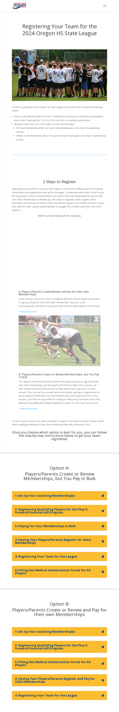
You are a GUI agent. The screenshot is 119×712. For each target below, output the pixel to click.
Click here (46, 120)
